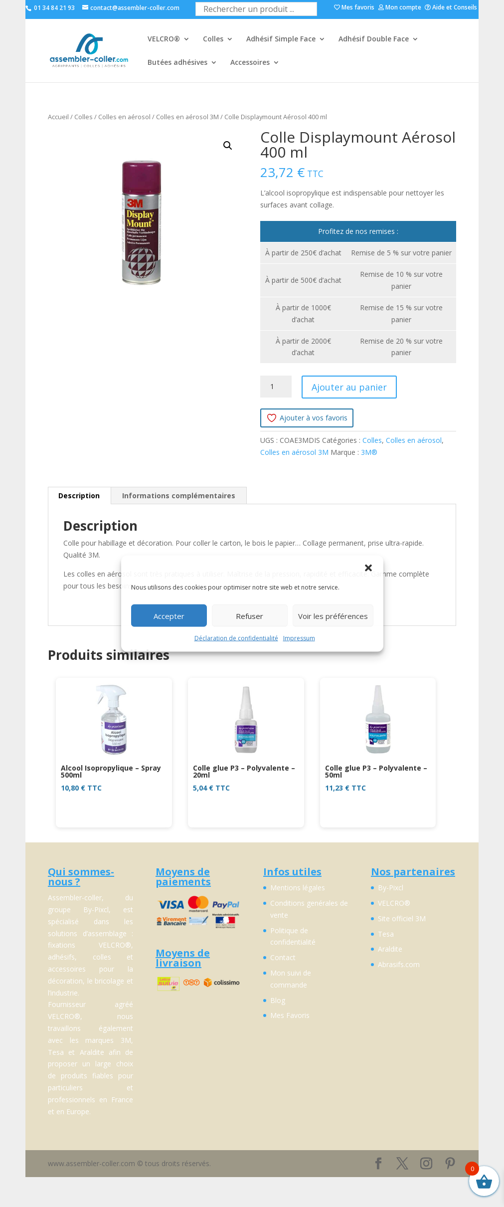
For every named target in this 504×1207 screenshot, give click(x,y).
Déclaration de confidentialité (236, 638)
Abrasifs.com (399, 964)
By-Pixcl (390, 887)
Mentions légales (297, 887)
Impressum (299, 638)
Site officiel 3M (402, 918)
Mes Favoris (290, 1015)
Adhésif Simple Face (281, 39)
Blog (277, 1000)
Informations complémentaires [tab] (178, 495)
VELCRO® (164, 39)
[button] (368, 568)
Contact (283, 957)
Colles (213, 39)
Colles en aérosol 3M (187, 116)
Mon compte (399, 7)
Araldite (390, 949)
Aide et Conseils (451, 7)
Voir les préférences (333, 615)
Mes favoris (354, 7)
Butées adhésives (177, 63)
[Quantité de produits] (276, 387)
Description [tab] (79, 495)
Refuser (249, 615)
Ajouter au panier (349, 387)
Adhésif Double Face (373, 39)
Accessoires (250, 63)
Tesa (386, 934)
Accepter (169, 615)
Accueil (58, 116)
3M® (369, 452)
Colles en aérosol (124, 116)
